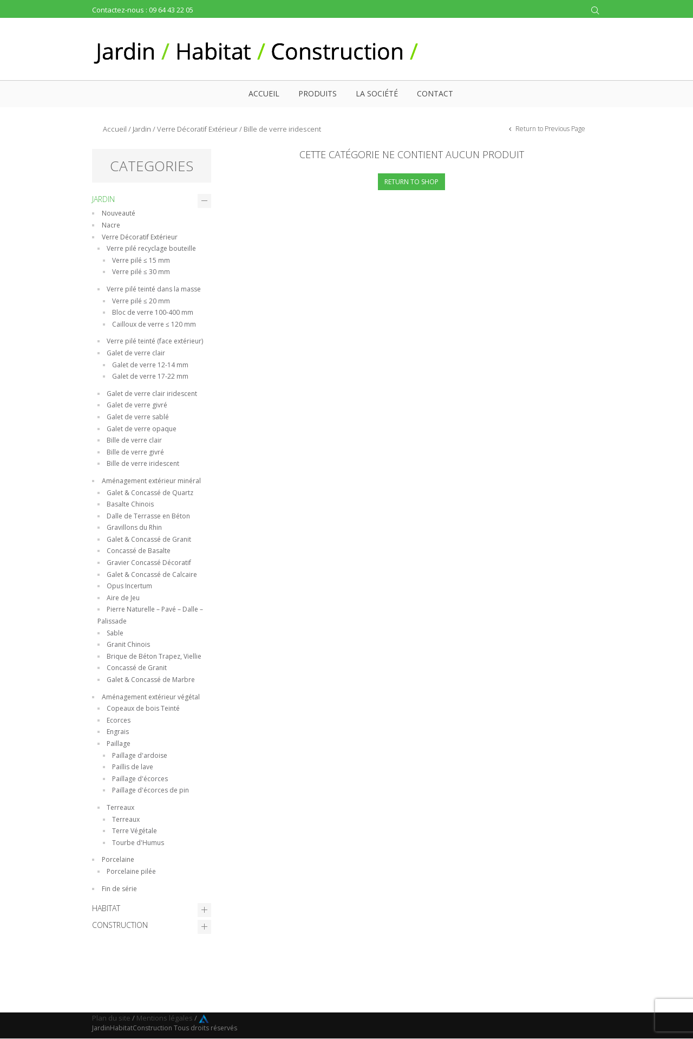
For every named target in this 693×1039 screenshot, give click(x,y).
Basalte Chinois (130, 504)
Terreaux (120, 807)
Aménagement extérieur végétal (151, 697)
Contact (435, 93)
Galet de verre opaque (141, 428)
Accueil (264, 93)
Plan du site (111, 1018)
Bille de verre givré (135, 452)
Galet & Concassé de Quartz (150, 492)
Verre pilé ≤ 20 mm (141, 301)
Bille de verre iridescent (143, 463)
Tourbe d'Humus (138, 842)
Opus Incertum (129, 585)
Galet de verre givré (137, 405)
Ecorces (118, 720)
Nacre (111, 225)
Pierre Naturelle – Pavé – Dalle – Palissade (150, 615)
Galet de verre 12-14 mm (150, 364)
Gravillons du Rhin (134, 527)
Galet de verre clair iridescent (152, 393)
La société (377, 93)
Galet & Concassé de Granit (149, 539)
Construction (120, 925)
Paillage (118, 743)
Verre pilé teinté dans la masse (154, 289)
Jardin (142, 129)
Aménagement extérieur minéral (151, 480)
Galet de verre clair (136, 353)
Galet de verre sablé (138, 416)
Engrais (118, 731)
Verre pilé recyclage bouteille (151, 248)
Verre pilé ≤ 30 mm (141, 271)
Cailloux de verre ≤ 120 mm (154, 324)
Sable (115, 633)
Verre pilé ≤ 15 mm (141, 260)
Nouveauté (118, 213)
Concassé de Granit (137, 667)
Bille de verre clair (134, 440)
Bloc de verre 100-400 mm (152, 312)
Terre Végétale (134, 830)
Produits (317, 93)
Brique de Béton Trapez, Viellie (154, 656)
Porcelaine (118, 859)
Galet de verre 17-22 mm (150, 376)
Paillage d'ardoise (139, 755)
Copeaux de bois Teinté (143, 708)
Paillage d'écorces (140, 778)
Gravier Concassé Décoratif (149, 562)
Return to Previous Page (549, 128)
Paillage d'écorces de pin (150, 790)
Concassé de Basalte (139, 550)
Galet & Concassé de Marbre (151, 679)
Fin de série (119, 888)
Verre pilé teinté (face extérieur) (155, 341)
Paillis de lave (132, 766)
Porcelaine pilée (131, 871)
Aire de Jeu (123, 597)
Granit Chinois (128, 644)
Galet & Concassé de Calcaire (152, 574)
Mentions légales (164, 1018)
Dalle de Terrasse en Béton (148, 516)
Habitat (106, 908)
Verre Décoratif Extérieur (197, 129)
